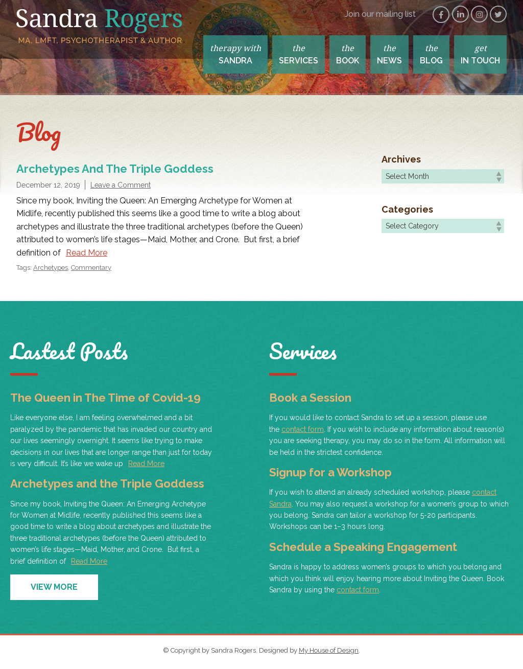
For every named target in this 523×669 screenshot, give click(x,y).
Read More (86, 253)
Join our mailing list (380, 14)
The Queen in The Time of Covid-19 (105, 397)
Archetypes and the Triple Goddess (114, 168)
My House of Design (329, 650)
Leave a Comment (120, 185)
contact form (302, 429)
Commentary (91, 267)
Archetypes (50, 267)
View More (54, 587)
